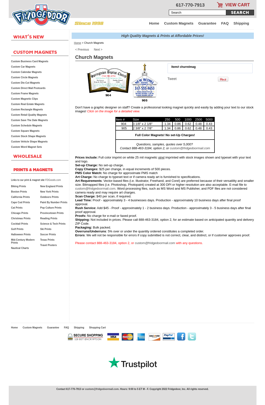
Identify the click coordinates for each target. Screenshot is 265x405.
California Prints (20, 197)
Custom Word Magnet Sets (26, 147)
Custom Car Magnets (23, 66)
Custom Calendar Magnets (26, 72)
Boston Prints (19, 191)
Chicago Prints (19, 213)
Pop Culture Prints (51, 207)
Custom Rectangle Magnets (27, 109)
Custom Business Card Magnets (29, 61)
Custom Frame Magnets (25, 93)
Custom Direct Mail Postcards (28, 88)
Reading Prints (49, 218)
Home (154, 23)
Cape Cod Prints (20, 202)
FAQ (225, 23)
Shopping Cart (97, 327)
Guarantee (207, 23)
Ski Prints (45, 229)
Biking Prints (18, 186)
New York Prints (49, 191)
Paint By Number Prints (54, 202)
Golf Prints (17, 229)
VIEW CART (237, 4)
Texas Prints (47, 239)
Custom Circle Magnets (24, 77)
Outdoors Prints (49, 197)
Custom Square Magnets (25, 131)
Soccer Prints (48, 234)
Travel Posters (48, 245)
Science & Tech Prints (53, 223)
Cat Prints (17, 207)
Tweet (172, 79)
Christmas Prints (21, 218)
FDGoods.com (53, 180)
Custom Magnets (178, 23)
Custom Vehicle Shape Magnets (29, 141)
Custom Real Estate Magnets (27, 104)
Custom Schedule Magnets (26, 125)
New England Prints (51, 186)
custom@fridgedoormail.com (190, 148)
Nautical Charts (20, 248)
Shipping (241, 23)
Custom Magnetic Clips (24, 98)
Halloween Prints (21, 234)
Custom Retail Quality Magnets (29, 115)
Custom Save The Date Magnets (29, 120)
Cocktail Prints (19, 223)
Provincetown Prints (52, 213)
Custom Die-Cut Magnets (25, 82)
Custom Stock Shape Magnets (28, 136)
